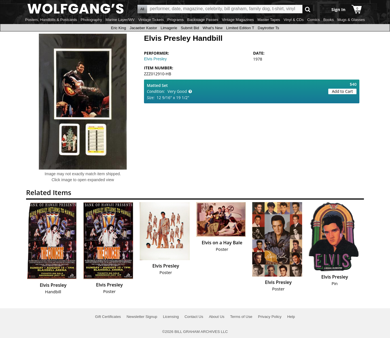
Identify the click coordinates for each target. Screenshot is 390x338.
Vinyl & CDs (293, 20)
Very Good (177, 91)
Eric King (118, 28)
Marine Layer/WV (120, 20)
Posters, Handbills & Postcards (51, 20)
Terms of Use (241, 317)
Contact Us (194, 317)
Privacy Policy (269, 317)
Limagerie (169, 28)
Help (291, 317)
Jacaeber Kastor (143, 28)
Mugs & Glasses (351, 20)
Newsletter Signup (141, 317)
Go (307, 9)
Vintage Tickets (151, 20)
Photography (91, 20)
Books (328, 20)
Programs (175, 20)
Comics (313, 20)
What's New (213, 28)
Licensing (171, 317)
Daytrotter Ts (268, 28)
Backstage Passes (203, 20)
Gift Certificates (108, 317)
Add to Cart (342, 91)
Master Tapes (268, 20)
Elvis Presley (155, 59)
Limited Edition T (240, 28)
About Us (216, 317)
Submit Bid (190, 28)
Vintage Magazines (238, 20)
